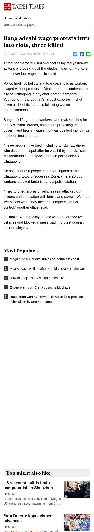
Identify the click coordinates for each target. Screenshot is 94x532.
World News (23, 18)
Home (8, 18)
